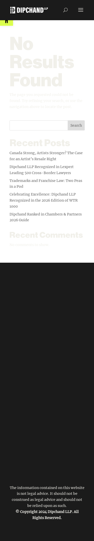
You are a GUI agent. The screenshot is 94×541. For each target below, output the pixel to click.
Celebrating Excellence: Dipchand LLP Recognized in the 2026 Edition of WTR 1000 (44, 200)
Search (76, 125)
